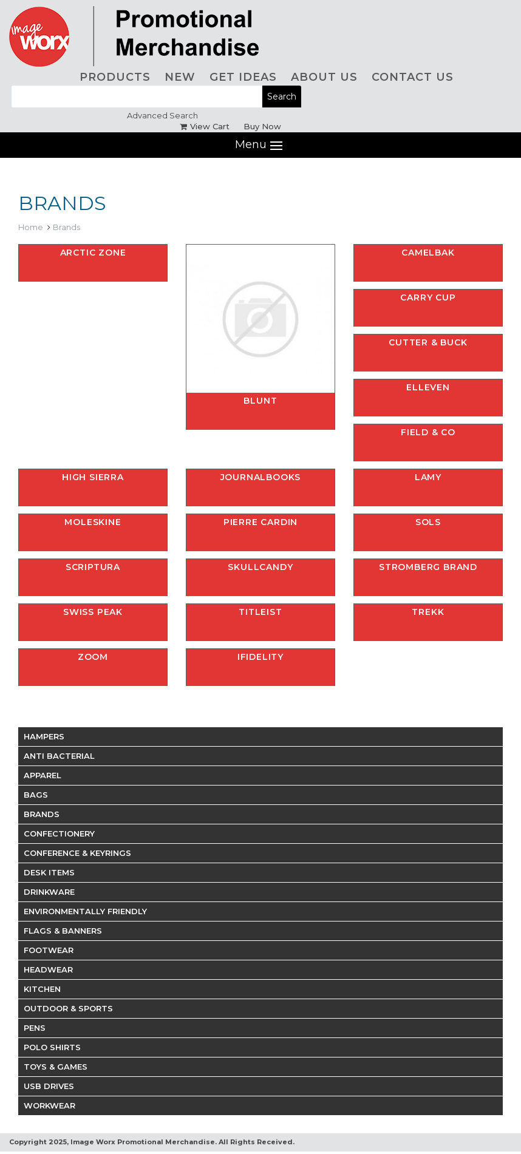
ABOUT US (324, 77)
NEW (180, 77)
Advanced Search (162, 115)
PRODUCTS (115, 77)
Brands (66, 227)
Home (30, 227)
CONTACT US (413, 77)
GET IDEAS (243, 77)
